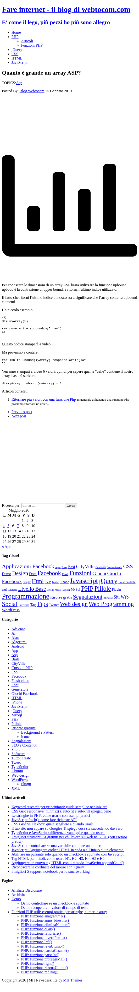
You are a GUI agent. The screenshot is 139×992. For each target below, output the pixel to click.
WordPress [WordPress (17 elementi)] (11, 615)
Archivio (18, 900)
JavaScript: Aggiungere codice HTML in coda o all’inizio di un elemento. (67, 856)
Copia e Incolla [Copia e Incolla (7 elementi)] (114, 573)
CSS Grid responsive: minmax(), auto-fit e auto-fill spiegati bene (61, 817)
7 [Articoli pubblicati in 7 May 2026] (18, 531)
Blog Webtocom (32, 91)
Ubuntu (17, 777)
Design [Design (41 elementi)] (20, 579)
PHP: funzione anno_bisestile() (45, 926)
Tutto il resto (21, 764)
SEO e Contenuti (24, 751)
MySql (16, 721)
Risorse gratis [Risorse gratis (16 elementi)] (61, 603)
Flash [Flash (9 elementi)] (65, 580)
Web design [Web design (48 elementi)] (74, 609)
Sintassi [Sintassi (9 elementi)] (108, 603)
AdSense (18, 635)
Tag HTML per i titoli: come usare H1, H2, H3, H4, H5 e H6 (58, 864)
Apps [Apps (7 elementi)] (58, 573)
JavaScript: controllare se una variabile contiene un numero (56, 851)
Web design (20, 781)
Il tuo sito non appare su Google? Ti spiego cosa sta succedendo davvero (66, 834)
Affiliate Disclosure (26, 896)
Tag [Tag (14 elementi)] (33, 610)
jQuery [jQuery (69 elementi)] (108, 586)
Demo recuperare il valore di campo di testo (54, 913)
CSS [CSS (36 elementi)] (128, 572)
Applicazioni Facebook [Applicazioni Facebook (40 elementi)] (28, 572)
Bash (15, 665)
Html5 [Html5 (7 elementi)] (48, 588)
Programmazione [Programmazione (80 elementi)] (25, 602)
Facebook (18, 682)
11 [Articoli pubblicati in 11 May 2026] (4, 537)
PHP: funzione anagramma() (43, 922)
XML (15, 794)
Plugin (26, 790)
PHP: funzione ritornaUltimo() (44, 973)
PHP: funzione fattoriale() (41, 939)
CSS (14, 54)
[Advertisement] (69, 116)
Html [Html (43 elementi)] (38, 587)
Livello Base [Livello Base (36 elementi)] (32, 595)
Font (14, 691)
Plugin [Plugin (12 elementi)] (116, 595)
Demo (16, 905)
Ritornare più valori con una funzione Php (43, 405)
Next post (18, 422)
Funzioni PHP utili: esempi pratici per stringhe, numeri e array (59, 918)
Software (18, 760)
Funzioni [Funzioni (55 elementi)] (80, 578)
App (14, 656)
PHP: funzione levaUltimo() (42, 952)
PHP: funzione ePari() (38, 935)
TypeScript (19, 772)
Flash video (20, 686)
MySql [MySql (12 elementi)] (75, 595)
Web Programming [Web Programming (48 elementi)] (111, 609)
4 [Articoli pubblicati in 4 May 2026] (4, 531)
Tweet (16, 768)
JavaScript (19, 62)
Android (17, 652)
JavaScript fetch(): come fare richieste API (44, 825)
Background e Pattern (37, 738)
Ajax (15, 643)
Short (15, 755)
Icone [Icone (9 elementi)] (55, 587)
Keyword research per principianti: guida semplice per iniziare (59, 813)
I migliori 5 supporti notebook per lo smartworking (50, 877)
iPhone (16, 708)
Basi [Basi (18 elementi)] (71, 572)
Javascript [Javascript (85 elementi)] (84, 586)
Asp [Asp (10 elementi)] (64, 573)
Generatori (19, 695)
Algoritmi (19, 648)
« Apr (6, 552)
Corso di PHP (22, 673)
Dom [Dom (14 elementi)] (33, 580)
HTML (16, 58)
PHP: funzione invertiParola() (44, 943)
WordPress (19, 785)
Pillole (16, 729)
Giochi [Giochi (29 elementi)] (99, 579)
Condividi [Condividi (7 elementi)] (100, 573)
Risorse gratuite (23, 734)
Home (16, 32)
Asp (19, 83)
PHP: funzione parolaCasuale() (45, 956)
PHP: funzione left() (36, 948)
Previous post (21, 417)
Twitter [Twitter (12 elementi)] (54, 610)
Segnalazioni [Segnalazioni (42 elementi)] (87, 602)
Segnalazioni (21, 747)
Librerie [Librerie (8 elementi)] (12, 595)
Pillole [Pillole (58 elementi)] (103, 594)
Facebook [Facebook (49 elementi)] (49, 579)
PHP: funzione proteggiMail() (44, 965)
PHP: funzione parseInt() (40, 961)
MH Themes (72, 986)
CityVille (18, 669)
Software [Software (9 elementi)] (23, 610)
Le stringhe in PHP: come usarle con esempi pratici (50, 821)
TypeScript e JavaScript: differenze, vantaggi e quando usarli (58, 838)
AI (13, 639)
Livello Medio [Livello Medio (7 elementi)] (54, 595)
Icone (25, 742)
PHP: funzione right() (37, 969)
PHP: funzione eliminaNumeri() (45, 930)
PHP (14, 37)
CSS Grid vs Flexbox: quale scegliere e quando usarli (52, 830)
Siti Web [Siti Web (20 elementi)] (121, 602)
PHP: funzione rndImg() (39, 978)
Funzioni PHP (32, 45)
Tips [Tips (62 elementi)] (42, 609)
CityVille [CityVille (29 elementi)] (85, 572)
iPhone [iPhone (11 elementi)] (64, 587)
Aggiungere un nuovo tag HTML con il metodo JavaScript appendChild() (67, 869)
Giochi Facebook (24, 699)
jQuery (16, 50)
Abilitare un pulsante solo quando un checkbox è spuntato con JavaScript (67, 860)
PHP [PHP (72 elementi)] (87, 594)
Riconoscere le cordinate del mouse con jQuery (47, 873)
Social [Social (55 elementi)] (9, 609)
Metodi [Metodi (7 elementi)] (66, 595)
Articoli (27, 41)
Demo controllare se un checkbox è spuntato (55, 909)
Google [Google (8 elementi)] (27, 587)
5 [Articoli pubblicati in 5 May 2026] (8, 531)
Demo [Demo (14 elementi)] (6, 580)
